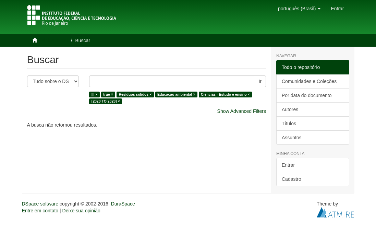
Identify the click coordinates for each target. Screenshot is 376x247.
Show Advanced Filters (241, 111)
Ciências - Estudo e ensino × (225, 94)
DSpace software (40, 204)
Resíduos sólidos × (135, 94)
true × (108, 94)
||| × (95, 94)
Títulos (289, 123)
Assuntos (292, 137)
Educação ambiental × (176, 94)
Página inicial (53, 40)
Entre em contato (40, 210)
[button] (299, 8)
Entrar (288, 165)
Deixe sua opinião (81, 210)
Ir (260, 81)
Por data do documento (307, 95)
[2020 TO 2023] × (106, 101)
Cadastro (291, 179)
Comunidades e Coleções (309, 81)
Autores (290, 109)
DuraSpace (123, 204)
